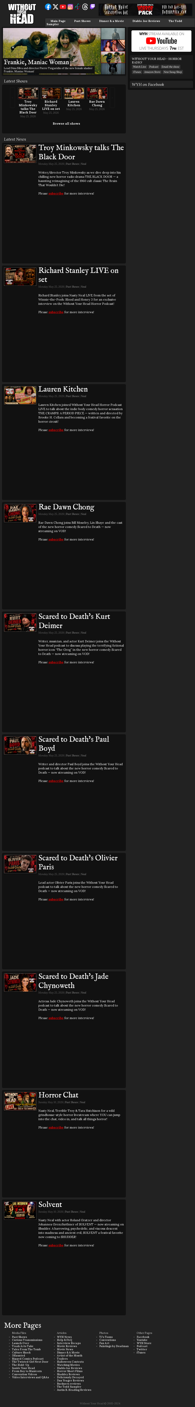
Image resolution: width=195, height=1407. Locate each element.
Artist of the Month (69, 1355)
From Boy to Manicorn (27, 1371)
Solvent (50, 1205)
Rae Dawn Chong (97, 103)
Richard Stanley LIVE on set (51, 105)
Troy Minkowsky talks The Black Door (28, 107)
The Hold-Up (20, 1365)
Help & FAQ (64, 1340)
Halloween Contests (70, 1361)
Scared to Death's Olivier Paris (77, 863)
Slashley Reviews (68, 1374)
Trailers (62, 1358)
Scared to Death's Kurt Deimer (74, 621)
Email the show (170, 67)
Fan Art (104, 1343)
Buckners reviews (69, 1383)
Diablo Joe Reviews (146, 21)
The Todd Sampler (69, 1386)
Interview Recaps (69, 1343)
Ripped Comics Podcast (28, 1358)
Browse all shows (66, 123)
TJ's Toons (106, 1337)
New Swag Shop (173, 72)
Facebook (143, 1337)
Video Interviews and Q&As (30, 1377)
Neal (83, 164)
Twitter (142, 1349)
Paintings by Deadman (114, 1346)
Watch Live (139, 67)
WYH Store (144, 1343)
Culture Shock (21, 1352)
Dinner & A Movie (68, 1352)
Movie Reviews (67, 1346)
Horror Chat (58, 1095)
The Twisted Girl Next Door (30, 1361)
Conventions (107, 1340)
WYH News (64, 1337)
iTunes (137, 72)
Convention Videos (24, 1374)
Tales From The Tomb (26, 1349)
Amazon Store (152, 72)
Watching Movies (68, 1365)
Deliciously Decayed (70, 1377)
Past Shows (82, 21)
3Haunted (18, 1355)
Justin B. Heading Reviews (74, 1390)
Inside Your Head (23, 1368)
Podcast (153, 67)
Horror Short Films (70, 1371)
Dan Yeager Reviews (70, 1380)
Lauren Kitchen (74, 103)
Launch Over (20, 1343)
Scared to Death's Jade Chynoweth (73, 981)
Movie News (65, 1349)
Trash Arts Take (22, 1346)
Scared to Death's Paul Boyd (73, 744)
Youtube (142, 1340)
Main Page (58, 21)
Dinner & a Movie (111, 21)
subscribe (56, 193)
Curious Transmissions (27, 1340)
